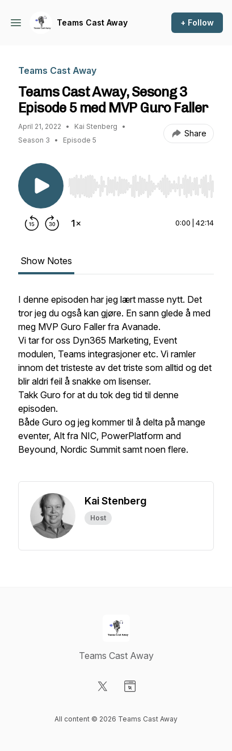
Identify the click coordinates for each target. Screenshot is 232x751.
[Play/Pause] (41, 185)
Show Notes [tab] (46, 260)
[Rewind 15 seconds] (32, 223)
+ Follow (197, 22)
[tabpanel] (116, 387)
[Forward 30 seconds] (52, 223)
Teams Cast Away (92, 22)
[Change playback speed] (76, 223)
